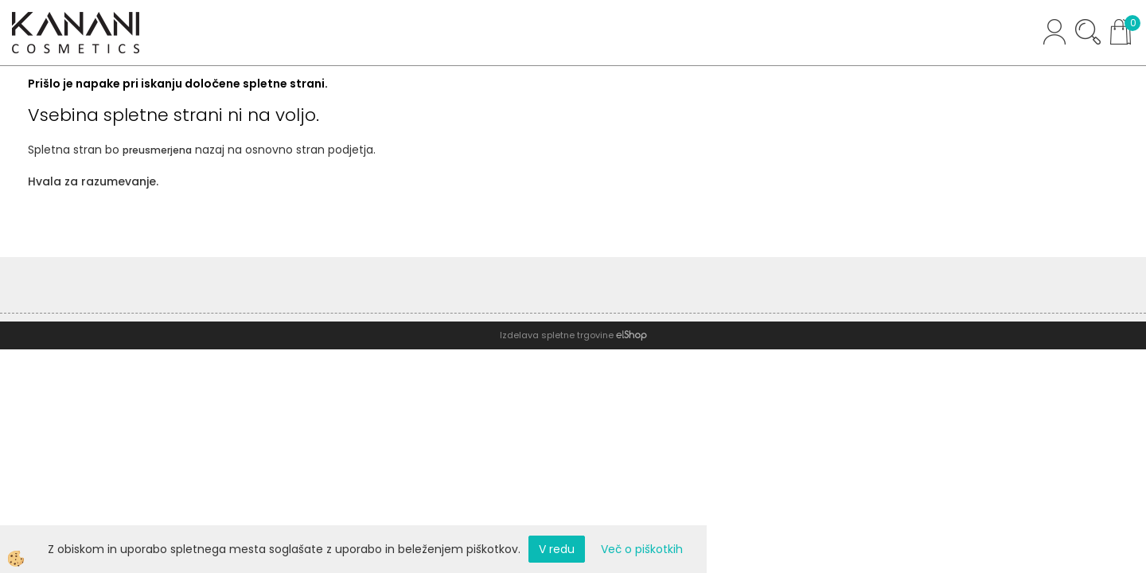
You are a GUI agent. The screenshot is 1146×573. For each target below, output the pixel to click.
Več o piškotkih (642, 549)
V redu (557, 549)
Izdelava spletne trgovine (557, 335)
